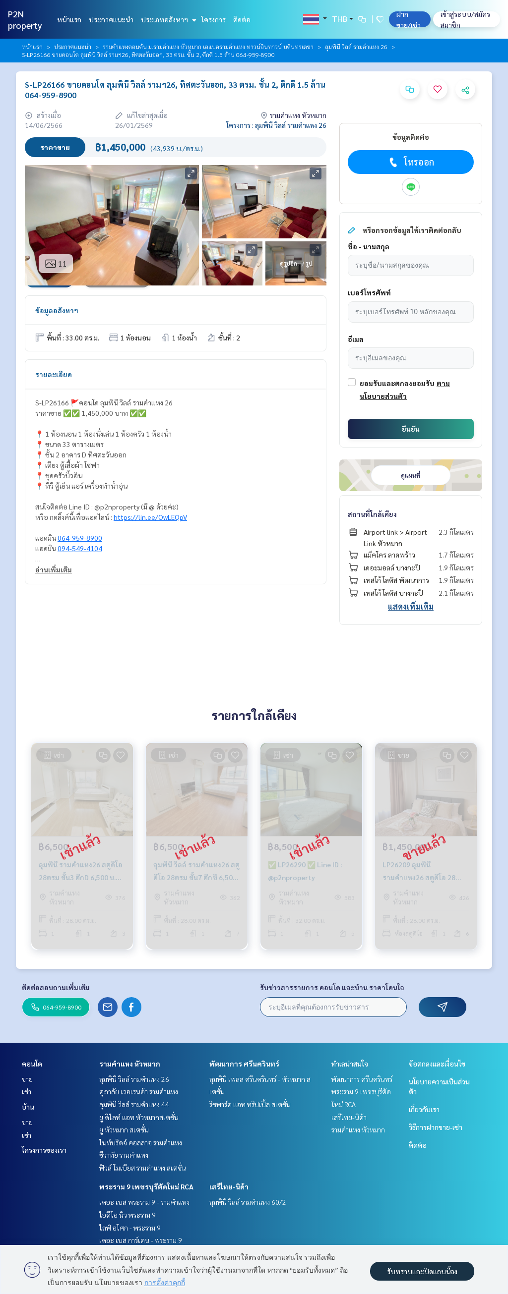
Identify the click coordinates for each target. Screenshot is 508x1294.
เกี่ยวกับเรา (424, 1109)
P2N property (25, 19)
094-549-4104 (80, 548)
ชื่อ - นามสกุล (368, 246)
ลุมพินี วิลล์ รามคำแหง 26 (356, 47)
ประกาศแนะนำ (111, 19)
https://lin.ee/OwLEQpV (150, 516)
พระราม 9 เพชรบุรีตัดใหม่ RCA (146, 1186)
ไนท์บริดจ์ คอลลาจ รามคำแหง (140, 1142)
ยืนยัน (411, 428)
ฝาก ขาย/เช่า (408, 19)
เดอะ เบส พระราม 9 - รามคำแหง (144, 1201)
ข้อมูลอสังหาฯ (56, 310)
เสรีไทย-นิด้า (229, 1186)
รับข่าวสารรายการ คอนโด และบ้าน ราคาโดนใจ (332, 987)
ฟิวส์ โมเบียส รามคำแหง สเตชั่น (142, 1167)
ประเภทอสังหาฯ (167, 19)
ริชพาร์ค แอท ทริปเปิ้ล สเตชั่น (250, 1104)
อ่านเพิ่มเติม (53, 569)
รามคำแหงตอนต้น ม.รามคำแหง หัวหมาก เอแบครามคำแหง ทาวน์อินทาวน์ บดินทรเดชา (208, 47)
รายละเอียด (53, 374)
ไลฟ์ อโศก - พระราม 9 (130, 1227)
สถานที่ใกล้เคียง (372, 513)
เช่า (26, 1091)
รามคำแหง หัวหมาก (129, 1063)
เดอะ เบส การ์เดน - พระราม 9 (140, 1240)
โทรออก (410, 162)
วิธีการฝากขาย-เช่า (435, 1127)
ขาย (27, 1078)
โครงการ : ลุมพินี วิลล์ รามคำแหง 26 (276, 124)
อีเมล (356, 339)
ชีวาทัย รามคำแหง (123, 1154)
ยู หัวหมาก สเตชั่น (124, 1129)
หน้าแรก (69, 19)
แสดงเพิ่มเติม (411, 606)
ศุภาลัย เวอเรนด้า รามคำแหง (138, 1091)
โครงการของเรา (44, 1149)
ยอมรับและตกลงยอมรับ (397, 383)
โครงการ (213, 19)
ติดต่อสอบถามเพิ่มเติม (56, 987)
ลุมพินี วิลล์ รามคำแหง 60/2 (247, 1201)
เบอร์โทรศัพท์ (369, 292)
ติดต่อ (242, 19)
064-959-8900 (80, 537)
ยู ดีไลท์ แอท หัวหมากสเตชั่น (139, 1117)
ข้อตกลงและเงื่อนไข (437, 1063)
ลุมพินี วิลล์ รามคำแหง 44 (134, 1104)
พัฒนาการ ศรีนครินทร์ (244, 1063)
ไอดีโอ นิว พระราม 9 (127, 1214)
